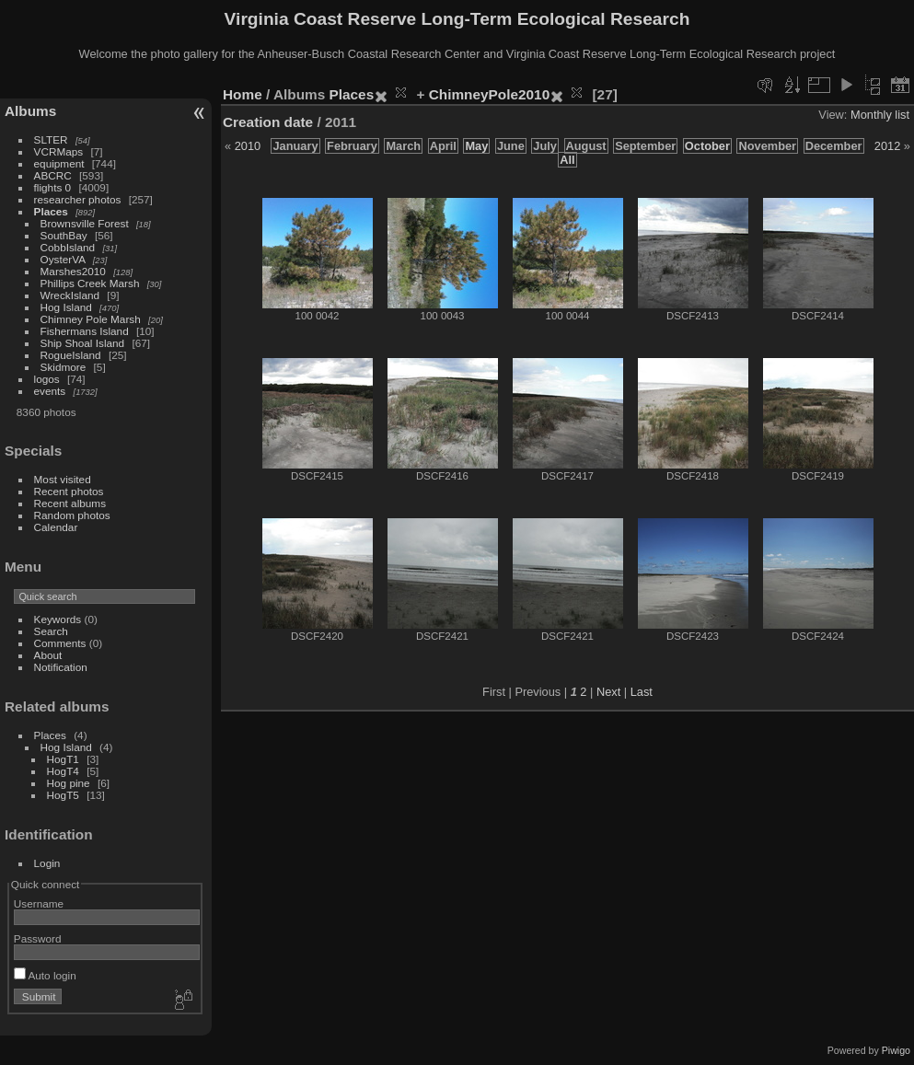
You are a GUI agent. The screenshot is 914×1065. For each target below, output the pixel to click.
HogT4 (63, 771)
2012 (887, 146)
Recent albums (70, 503)
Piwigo (896, 1050)
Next (608, 692)
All (567, 160)
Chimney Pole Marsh (90, 319)
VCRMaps (59, 151)
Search (51, 631)
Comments (60, 643)
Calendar (56, 527)
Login (47, 863)
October (707, 146)
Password (38, 938)
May (476, 146)
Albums (30, 111)
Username (39, 903)
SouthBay (63, 235)
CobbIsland (68, 247)
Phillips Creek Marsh (90, 283)
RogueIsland (70, 355)
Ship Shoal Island (82, 343)
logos (47, 379)
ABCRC (53, 175)
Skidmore (63, 367)
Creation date (268, 122)
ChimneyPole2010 (489, 94)
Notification (60, 667)
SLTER (51, 139)
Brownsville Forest (84, 223)
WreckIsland (70, 295)
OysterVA (63, 259)
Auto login (45, 975)
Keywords (58, 619)
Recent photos (69, 491)
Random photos (72, 515)
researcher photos (77, 199)
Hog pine (68, 783)
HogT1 (63, 759)
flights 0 (53, 187)
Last (642, 692)
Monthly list (879, 115)
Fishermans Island (84, 331)
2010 (247, 146)
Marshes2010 (73, 271)
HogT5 (63, 795)
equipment (59, 163)
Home (242, 94)
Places (51, 211)
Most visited (62, 479)
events (50, 391)
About (48, 655)
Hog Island (66, 307)
